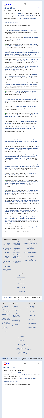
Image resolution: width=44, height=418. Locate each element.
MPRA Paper (8, 123)
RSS (21, 18)
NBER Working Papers (31, 61)
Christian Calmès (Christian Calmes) (24, 15)
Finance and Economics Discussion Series (19, 211)
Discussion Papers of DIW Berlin (13, 93)
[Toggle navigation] (25, 4)
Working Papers (32, 30)
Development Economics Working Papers (28, 175)
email (18, 18)
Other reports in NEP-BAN (11, 22)
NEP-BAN (18, 13)
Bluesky (33, 18)
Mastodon (26, 18)
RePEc (11, 297)
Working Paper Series (19, 39)
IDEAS (5, 297)
